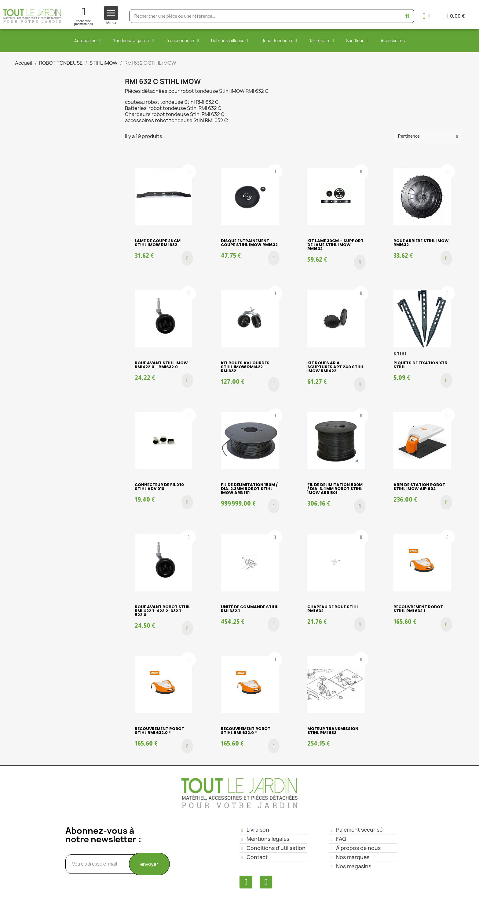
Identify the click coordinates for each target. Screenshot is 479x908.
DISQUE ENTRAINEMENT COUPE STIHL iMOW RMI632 (249, 243)
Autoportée (87, 40)
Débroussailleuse (230, 40)
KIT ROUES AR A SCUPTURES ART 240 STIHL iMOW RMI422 (335, 367)
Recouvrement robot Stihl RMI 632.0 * (159, 730)
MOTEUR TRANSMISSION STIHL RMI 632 (332, 730)
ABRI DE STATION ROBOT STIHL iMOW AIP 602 (419, 487)
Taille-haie (321, 40)
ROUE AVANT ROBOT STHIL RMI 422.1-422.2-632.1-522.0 (162, 611)
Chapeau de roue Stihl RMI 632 (333, 609)
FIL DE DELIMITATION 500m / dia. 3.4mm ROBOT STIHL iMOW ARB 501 (335, 489)
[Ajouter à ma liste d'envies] (188, 171)
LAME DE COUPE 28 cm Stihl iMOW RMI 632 (158, 243)
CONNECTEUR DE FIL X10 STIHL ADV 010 (159, 487)
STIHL (400, 354)
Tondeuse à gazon (133, 40)
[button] (187, 258)
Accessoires (393, 40)
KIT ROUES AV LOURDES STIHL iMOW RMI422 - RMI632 (245, 367)
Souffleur (357, 40)
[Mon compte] (426, 16)
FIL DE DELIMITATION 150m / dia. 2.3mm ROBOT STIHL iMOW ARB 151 (249, 489)
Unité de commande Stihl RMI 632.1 (249, 609)
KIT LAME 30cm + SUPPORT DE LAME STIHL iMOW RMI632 (335, 245)
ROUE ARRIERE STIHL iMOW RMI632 (421, 243)
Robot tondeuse (279, 40)
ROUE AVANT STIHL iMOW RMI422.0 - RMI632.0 (161, 365)
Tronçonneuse (182, 40)
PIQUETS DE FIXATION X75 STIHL (420, 365)
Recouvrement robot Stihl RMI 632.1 (418, 609)
